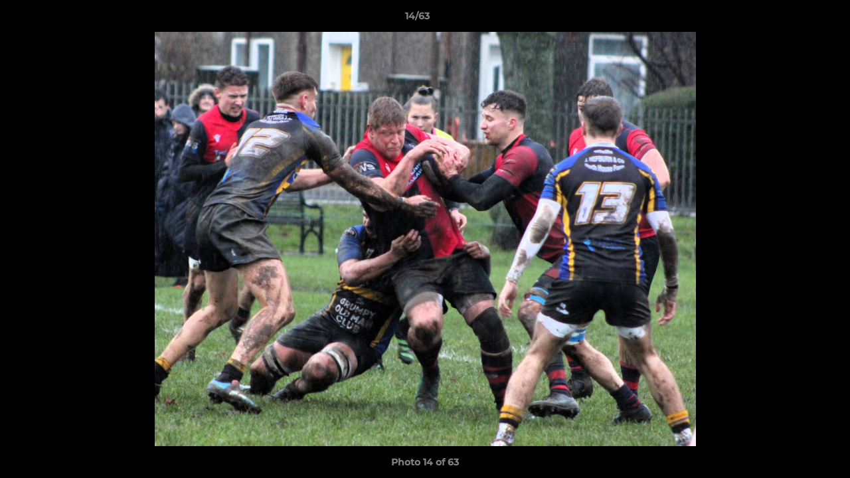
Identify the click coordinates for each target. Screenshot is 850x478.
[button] (794, 19)
